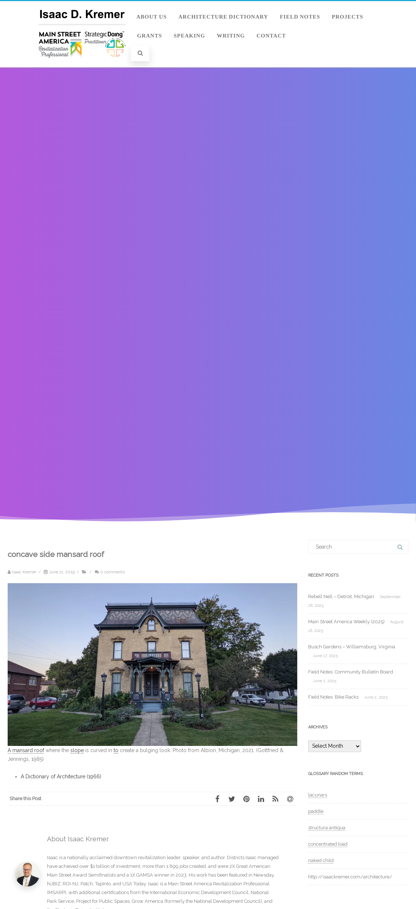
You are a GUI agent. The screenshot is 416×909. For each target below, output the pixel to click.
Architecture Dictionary (223, 16)
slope (77, 750)
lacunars (317, 795)
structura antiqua (326, 827)
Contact (271, 35)
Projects (347, 16)
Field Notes (300, 16)
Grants (149, 35)
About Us (151, 16)
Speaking (189, 35)
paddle (315, 811)
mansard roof (28, 750)
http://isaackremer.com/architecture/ (350, 877)
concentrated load (328, 844)
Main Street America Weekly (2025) (346, 621)
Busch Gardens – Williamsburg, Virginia (351, 646)
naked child (321, 860)
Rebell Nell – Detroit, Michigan (341, 596)
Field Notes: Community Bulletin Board (350, 672)
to (116, 750)
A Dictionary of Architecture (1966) (61, 776)
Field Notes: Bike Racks (333, 697)
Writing (231, 35)
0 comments (112, 571)
